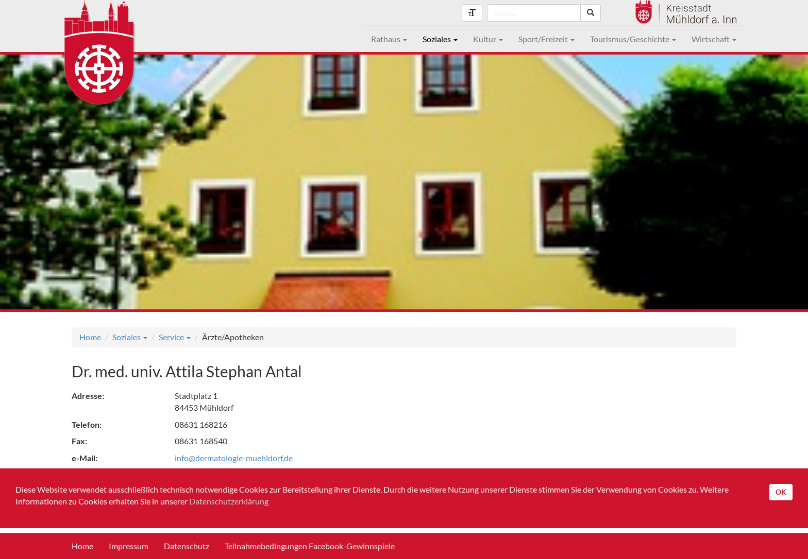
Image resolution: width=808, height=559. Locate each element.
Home (90, 337)
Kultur (488, 39)
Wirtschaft (714, 39)
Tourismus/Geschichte (633, 39)
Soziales (440, 39)
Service (175, 337)
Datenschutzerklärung (228, 501)
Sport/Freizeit (546, 39)
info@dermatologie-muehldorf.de (234, 458)
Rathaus (389, 39)
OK (781, 491)
